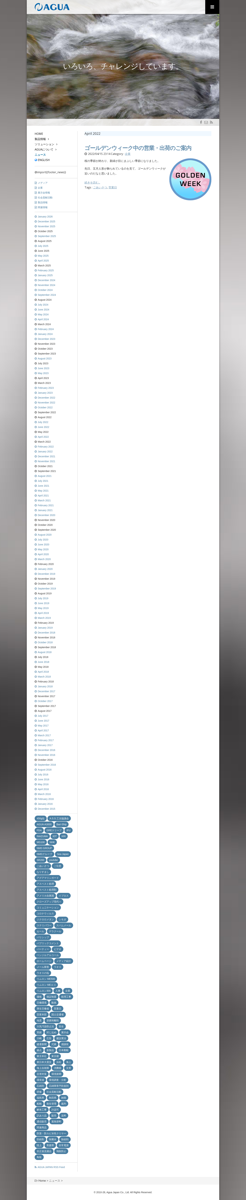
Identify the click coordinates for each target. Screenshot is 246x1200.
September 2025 (47, 236)
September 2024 (47, 294)
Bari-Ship (62, 824)
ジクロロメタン (45, 919)
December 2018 (46, 632)
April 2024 (43, 319)
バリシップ (43, 937)
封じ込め (51, 1032)
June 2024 (43, 309)
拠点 (39, 1050)
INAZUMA (42, 836)
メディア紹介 (63, 961)
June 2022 (43, 427)
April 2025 (43, 260)
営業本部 (42, 1014)
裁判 (63, 1103)
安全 (61, 1026)
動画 (53, 1002)
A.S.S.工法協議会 (59, 818)
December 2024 (46, 280)
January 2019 (45, 627)
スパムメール (63, 925)
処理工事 (66, 996)
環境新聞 (56, 1074)
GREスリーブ (54, 830)
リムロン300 (44, 990)
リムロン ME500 (46, 978)
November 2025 (46, 226)
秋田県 (52, 1097)
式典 (53, 1044)
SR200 (40, 860)
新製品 (50, 1050)
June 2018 (43, 662)
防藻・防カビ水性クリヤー (51, 1133)
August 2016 (45, 769)
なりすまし (43, 872)
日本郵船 (64, 1050)
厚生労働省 (43, 1008)
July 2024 (43, 304)
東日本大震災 (44, 1062)
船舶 (39, 1103)
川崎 (39, 1038)
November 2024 (46, 285)
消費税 (57, 1068)
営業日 (112, 187)
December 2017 (46, 691)
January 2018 (45, 686)
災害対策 (42, 1074)
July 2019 (43, 598)
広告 (49, 1038)
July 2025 (43, 246)
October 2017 (45, 701)
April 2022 (43, 436)
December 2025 (46, 221)
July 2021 (43, 480)
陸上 (39, 1145)
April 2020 (43, 554)
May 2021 (43, 490)
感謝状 (65, 1044)
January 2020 (45, 569)
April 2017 (43, 730)
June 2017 (43, 720)
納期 (63, 1097)
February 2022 (46, 446)
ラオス (57, 967)
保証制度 (51, 996)
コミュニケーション (48, 907)
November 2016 (46, 755)
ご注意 (57, 866)
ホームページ (44, 961)
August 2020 (45, 534)
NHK (52, 842)
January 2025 (45, 275)
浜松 (58, 1062)
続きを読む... (92, 182)
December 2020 (46, 515)
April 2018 (43, 671)
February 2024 (46, 329)
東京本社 (42, 1056)
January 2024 (45, 334)
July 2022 (43, 422)
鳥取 (39, 1157)
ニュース (40, 155)
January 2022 (45, 451)
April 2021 (43, 495)
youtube (53, 860)
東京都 (55, 1056)
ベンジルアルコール (48, 955)
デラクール (55, 931)
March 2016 (44, 794)
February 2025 (46, 270)
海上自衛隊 (43, 1068)
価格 (39, 996)
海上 (68, 1062)
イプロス (64, 895)
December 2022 (46, 397)
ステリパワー (44, 925)
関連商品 (42, 1127)
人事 (57, 990)
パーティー (43, 949)
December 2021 (46, 456)
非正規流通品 (44, 1151)
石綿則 (40, 1085)
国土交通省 (57, 1014)
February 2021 (46, 505)
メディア (43, 182)
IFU (68, 830)
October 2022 (45, 407)
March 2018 (44, 676)
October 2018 (45, 642)
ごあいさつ (100, 187)
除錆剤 (65, 1139)
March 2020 (44, 559)
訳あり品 (42, 1115)
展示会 (65, 1032)
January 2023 (45, 392)
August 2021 (45, 476)
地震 (39, 1020)
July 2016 (43, 774)
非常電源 (64, 1145)
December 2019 (46, 573)
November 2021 (46, 461)
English (42, 160)
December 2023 (46, 339)
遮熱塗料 (56, 1121)
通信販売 (42, 1121)
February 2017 (46, 740)
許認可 (55, 1109)
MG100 (41, 842)
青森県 (50, 1145)
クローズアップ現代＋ (49, 901)
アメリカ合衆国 (45, 895)
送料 (63, 1115)
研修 (39, 1091)
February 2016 (46, 799)
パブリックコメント (48, 943)
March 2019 (44, 618)
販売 (53, 1115)
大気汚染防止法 (45, 1026)
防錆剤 (40, 1139)
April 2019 (43, 613)
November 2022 (46, 402)
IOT (55, 836)
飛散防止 (61, 1151)
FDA (39, 830)
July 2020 (43, 539)
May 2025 (43, 255)
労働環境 (42, 1002)
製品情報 (40, 139)
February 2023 (46, 387)
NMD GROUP (44, 848)
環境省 (40, 1080)
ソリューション (44, 144)
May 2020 (43, 549)
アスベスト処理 (45, 883)
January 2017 (45, 745)
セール (40, 931)
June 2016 (43, 779)
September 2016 (47, 764)
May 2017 (43, 725)
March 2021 (44, 500)
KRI (64, 836)
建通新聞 (42, 1044)
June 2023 (43, 368)
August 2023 (45, 358)
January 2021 (45, 510)
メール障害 (43, 967)
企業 (128, 154)
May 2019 (43, 608)
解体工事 (42, 1109)
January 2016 (45, 804)
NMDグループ (44, 854)
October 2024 (45, 290)
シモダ (62, 919)
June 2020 (43, 544)
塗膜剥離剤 (53, 1020)
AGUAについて (44, 149)
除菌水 (52, 1139)
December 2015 (46, 808)
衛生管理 (51, 1103)
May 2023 (43, 373)
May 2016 (43, 784)
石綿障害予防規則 (59, 1085)
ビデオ (57, 949)
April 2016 (43, 789)
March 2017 (44, 735)
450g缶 (41, 818)
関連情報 (43, 207)
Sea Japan (63, 854)
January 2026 (45, 216)
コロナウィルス (45, 913)
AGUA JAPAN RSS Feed (51, 1167)
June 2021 (43, 485)
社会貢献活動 (45, 197)
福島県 (40, 1097)
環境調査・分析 (57, 1080)
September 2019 (47, 588)
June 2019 (43, 603)
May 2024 (43, 314)
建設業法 (61, 1038)
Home (39, 134)
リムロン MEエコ (46, 984)
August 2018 (45, 652)
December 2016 (46, 750)
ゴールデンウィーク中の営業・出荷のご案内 (138, 148)
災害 (68, 1068)
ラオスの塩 (43, 973)
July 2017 (43, 715)
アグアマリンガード (48, 877)
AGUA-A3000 (44, 824)
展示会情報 (44, 192)
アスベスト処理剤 (46, 889)
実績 (39, 1032)
